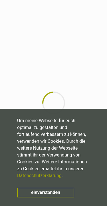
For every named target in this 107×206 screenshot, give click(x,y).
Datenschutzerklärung (39, 175)
